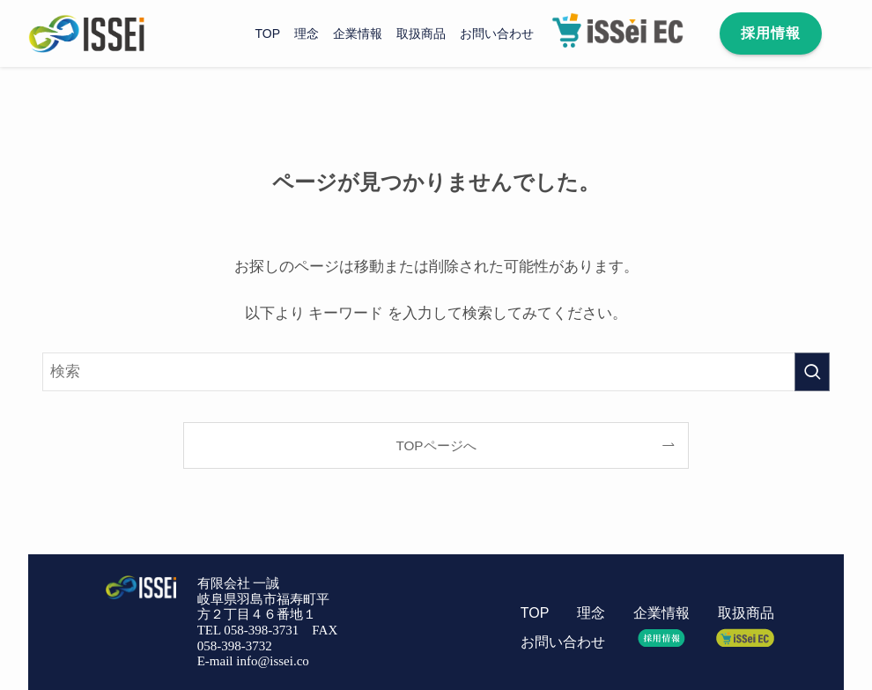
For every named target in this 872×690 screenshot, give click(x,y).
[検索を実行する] (812, 371)
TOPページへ (435, 445)
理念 (591, 612)
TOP (535, 612)
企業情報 (661, 612)
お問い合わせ (563, 641)
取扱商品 (746, 612)
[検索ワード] (436, 371)
